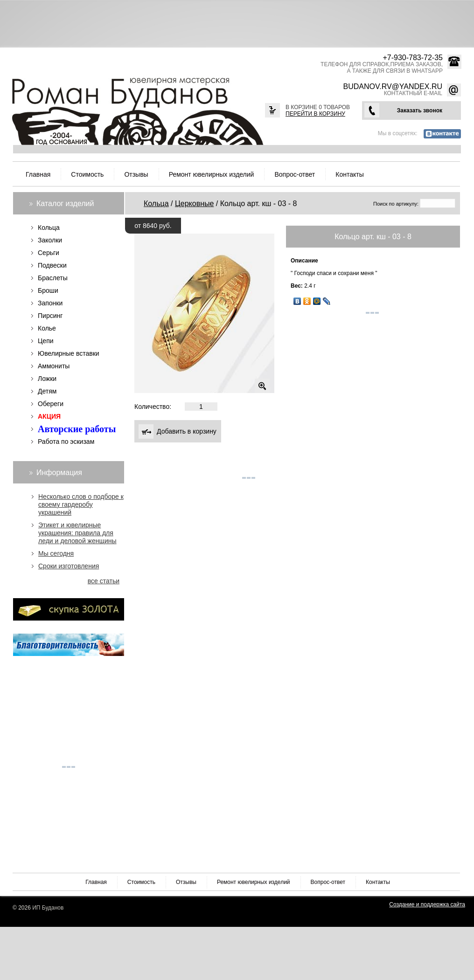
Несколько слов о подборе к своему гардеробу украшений (81, 504)
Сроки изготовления (68, 566)
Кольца (156, 203)
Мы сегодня (56, 553)
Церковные (194, 203)
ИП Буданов (47, 907)
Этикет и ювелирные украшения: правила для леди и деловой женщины (77, 533)
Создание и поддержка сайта (427, 904)
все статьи (103, 581)
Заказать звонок (419, 110)
